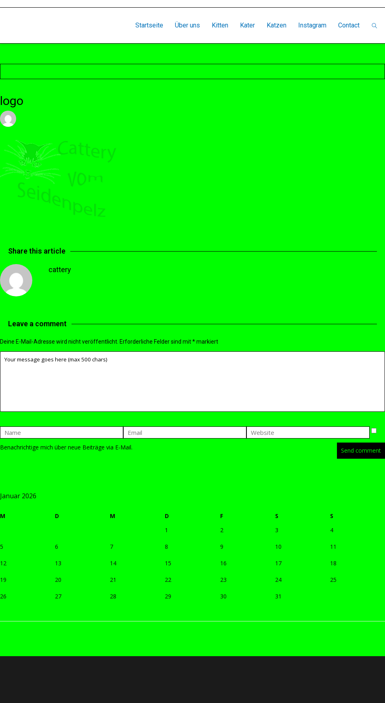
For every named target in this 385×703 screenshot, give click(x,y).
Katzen (276, 25)
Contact (349, 25)
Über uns (187, 25)
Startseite (149, 25)
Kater (247, 25)
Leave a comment (143, 118)
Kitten (220, 25)
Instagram (312, 25)
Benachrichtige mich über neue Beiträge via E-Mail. (66, 447)
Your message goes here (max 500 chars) (192, 381)
